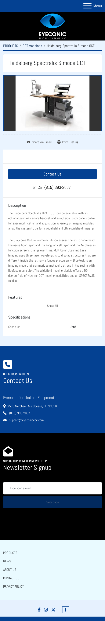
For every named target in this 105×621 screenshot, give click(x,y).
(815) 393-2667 (57, 187)
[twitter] (53, 610)
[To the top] (65, 609)
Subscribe (52, 502)
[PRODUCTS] (10, 46)
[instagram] (46, 610)
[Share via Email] (39, 142)
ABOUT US (9, 569)
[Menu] (87, 5)
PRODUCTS (10, 553)
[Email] (52, 488)
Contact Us (53, 174)
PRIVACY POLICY (13, 586)
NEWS (7, 561)
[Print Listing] (67, 142)
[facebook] (39, 610)
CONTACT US (11, 578)
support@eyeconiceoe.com (26, 420)
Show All (52, 306)
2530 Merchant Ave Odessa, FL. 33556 (32, 406)
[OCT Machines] (32, 46)
